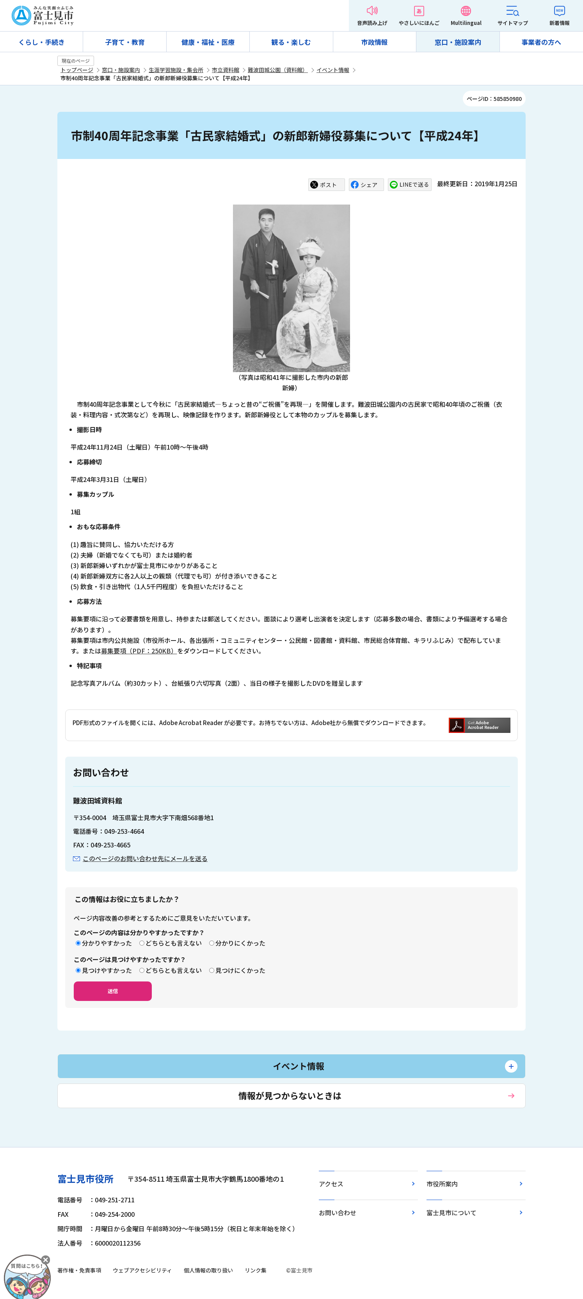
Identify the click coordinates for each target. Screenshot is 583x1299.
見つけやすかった (107, 970)
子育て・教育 (125, 42)
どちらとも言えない (174, 943)
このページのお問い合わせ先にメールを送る (145, 858)
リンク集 (256, 1270)
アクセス (331, 1183)
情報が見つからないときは (289, 1095)
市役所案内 (442, 1183)
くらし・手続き (41, 42)
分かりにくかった (240, 943)
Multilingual (466, 22)
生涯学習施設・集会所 (176, 70)
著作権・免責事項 (79, 1270)
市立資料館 (225, 70)
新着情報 (559, 22)
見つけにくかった (240, 970)
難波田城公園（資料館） (278, 70)
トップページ (76, 70)
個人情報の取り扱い (208, 1270)
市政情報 (374, 42)
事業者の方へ (541, 42)
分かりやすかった (107, 943)
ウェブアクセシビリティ (142, 1270)
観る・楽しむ (291, 42)
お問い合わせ (337, 1212)
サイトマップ (513, 22)
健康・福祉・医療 (208, 42)
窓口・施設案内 (458, 42)
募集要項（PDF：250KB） (139, 650)
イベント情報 (332, 70)
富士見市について (451, 1212)
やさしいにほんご (419, 22)
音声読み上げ (372, 22)
